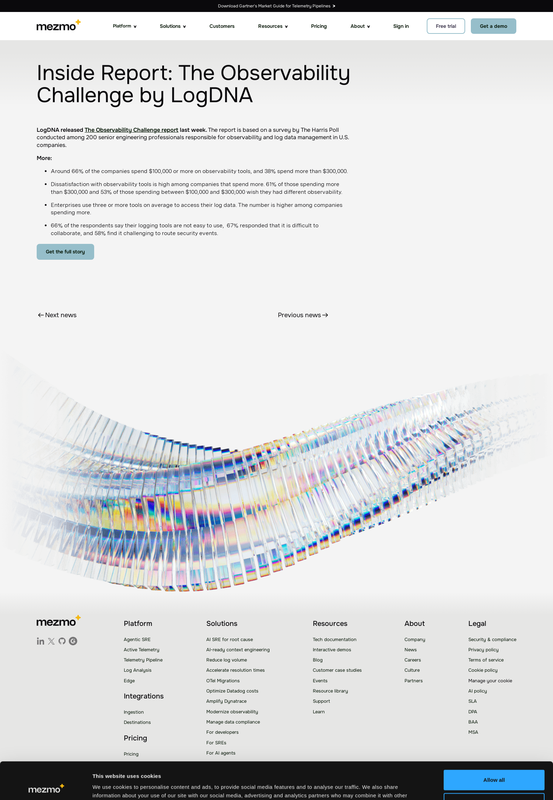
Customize (494, 766)
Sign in (401, 26)
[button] (124, 26)
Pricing (319, 26)
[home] (59, 26)
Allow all (494, 743)
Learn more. (353, 767)
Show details (108, 786)
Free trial (446, 26)
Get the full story (65, 251)
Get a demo (493, 26)
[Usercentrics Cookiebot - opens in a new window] (46, 786)
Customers (222, 26)
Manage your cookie (490, 681)
